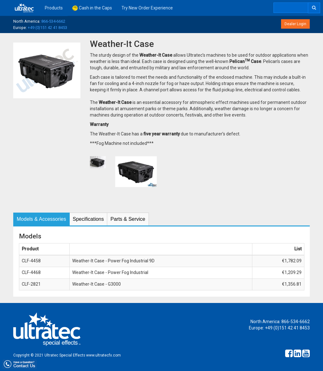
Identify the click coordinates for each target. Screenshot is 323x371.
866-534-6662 (53, 21)
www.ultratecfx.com (103, 355)
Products (54, 7)
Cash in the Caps (92, 8)
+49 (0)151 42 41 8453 (47, 27)
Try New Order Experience (147, 7)
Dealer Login (295, 24)
